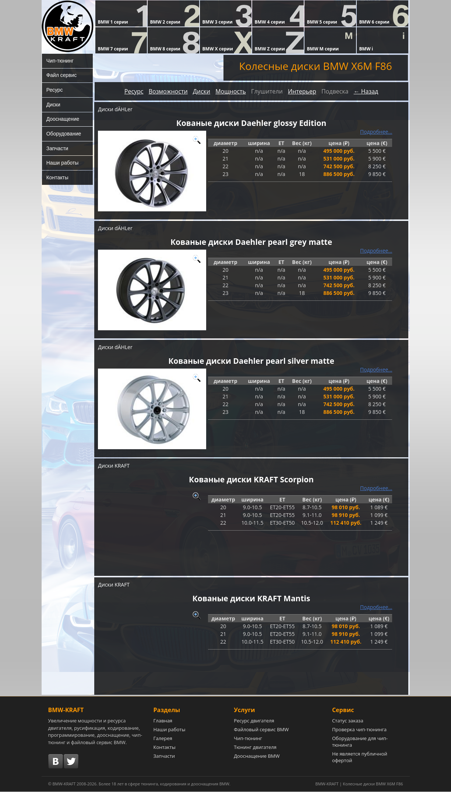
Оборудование (63, 134)
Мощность (230, 91)
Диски (53, 105)
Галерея (163, 738)
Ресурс (54, 90)
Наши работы (62, 164)
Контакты (57, 179)
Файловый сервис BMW (261, 729)
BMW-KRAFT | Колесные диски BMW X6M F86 (359, 784)
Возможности (168, 91)
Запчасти (57, 149)
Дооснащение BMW (256, 756)
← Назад (366, 91)
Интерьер (302, 91)
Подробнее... (376, 131)
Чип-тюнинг (60, 61)
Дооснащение (63, 120)
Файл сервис (61, 75)
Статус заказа (347, 721)
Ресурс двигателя (254, 721)
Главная (163, 721)
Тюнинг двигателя (255, 747)
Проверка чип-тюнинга (359, 729)
